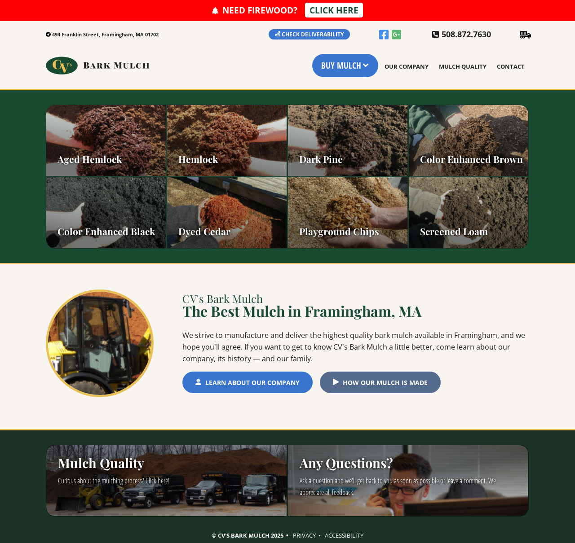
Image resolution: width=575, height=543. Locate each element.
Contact (511, 66)
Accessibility (344, 535)
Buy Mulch (341, 65)
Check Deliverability (313, 34)
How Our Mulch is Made (385, 382)
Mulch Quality (463, 66)
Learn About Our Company (252, 382)
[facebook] (384, 34)
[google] (397, 34)
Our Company (407, 66)
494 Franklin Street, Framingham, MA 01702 (105, 34)
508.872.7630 (466, 35)
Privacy (304, 535)
